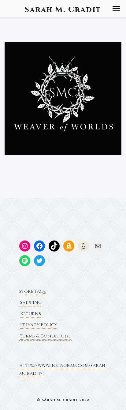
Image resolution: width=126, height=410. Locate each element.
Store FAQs (32, 291)
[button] (116, 8)
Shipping (31, 302)
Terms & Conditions (45, 336)
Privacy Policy (38, 325)
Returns (30, 314)
